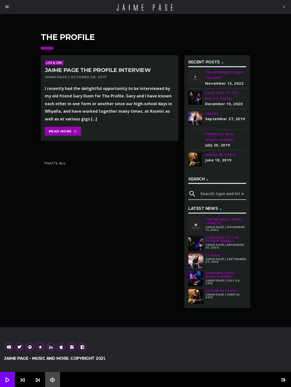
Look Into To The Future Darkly (222, 239)
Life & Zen (54, 62)
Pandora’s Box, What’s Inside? (220, 275)
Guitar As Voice (220, 291)
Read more (63, 131)
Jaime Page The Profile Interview (98, 70)
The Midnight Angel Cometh (224, 221)
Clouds (212, 255)
